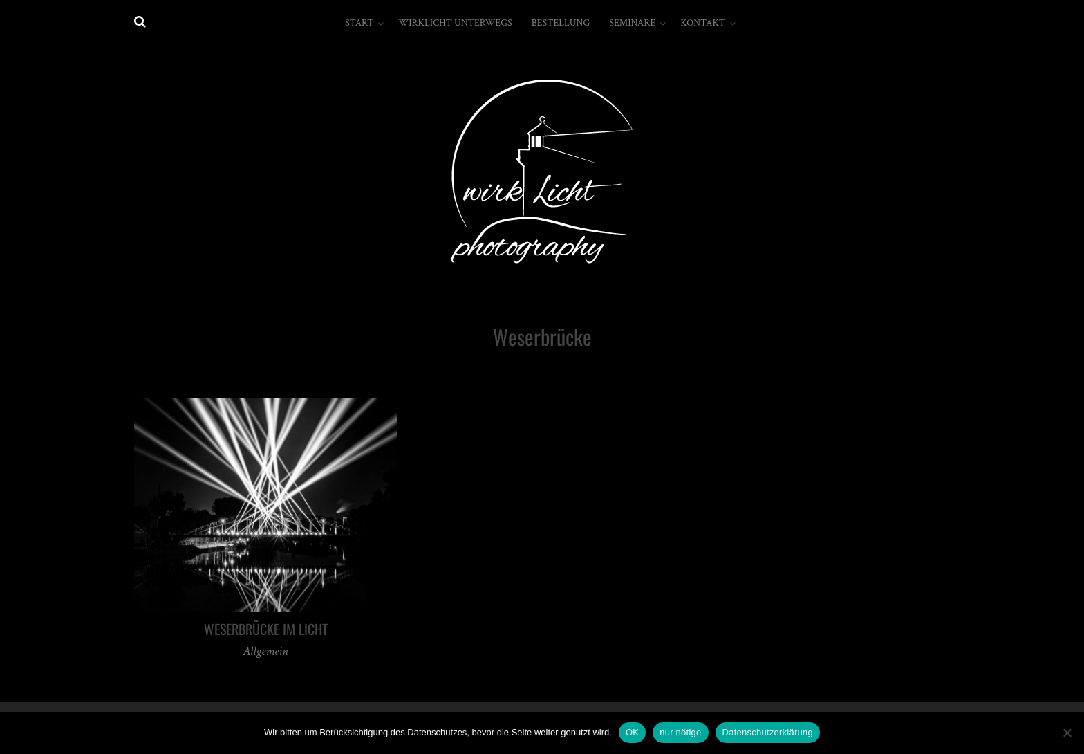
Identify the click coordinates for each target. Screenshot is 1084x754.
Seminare (632, 23)
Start (359, 23)
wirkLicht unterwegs (455, 23)
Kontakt (702, 23)
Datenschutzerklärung (767, 732)
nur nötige (680, 732)
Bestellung (561, 23)
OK (632, 732)
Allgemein (265, 651)
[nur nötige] (1067, 732)
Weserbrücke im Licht (266, 628)
